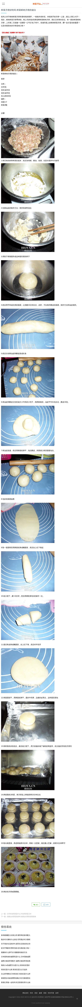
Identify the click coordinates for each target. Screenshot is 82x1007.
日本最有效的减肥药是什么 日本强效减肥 (15, 957)
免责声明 (48, 997)
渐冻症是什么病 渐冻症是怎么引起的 (14, 969)
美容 (35, 993)
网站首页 (26, 993)
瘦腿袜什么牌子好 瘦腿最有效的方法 (14, 952)
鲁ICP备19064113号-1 (66, 997)
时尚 (31, 993)
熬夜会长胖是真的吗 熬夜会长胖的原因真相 (21, 916)
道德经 (53, 997)
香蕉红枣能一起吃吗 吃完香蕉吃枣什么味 (15, 982)
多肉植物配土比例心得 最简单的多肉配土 (15, 935)
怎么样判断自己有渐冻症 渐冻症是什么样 (15, 974)
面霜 (57, 997)
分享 (46, 904)
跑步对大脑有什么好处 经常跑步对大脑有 (15, 939)
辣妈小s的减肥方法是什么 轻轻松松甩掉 (15, 965)
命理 (56, 993)
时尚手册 (51, 993)
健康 (40, 993)
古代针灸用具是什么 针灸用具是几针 (19, 914)
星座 (44, 993)
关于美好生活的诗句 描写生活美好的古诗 (15, 944)
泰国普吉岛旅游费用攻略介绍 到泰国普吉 (15, 978)
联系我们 (41, 997)
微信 (35, 904)
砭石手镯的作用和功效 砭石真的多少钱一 (15, 948)
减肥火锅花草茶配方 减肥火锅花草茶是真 (15, 961)
